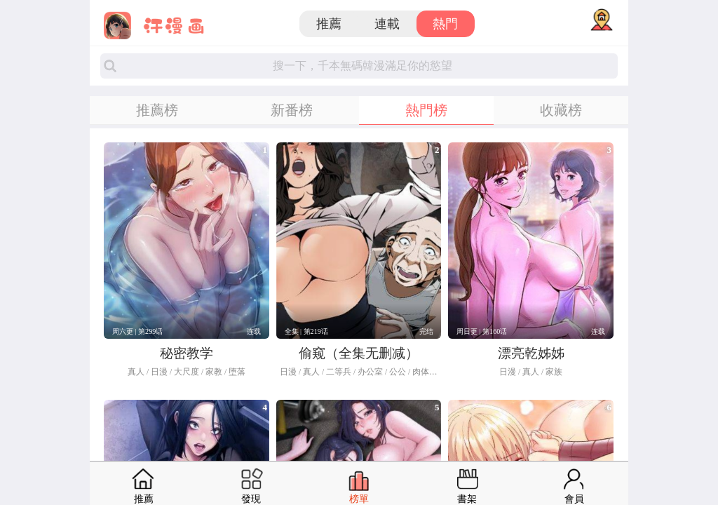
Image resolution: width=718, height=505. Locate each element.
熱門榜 (426, 110)
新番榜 (292, 110)
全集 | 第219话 (306, 331)
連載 (387, 24)
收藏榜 (561, 110)
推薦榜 (157, 110)
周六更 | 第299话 (137, 331)
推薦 (328, 24)
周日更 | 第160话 (481, 331)
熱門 (445, 24)
